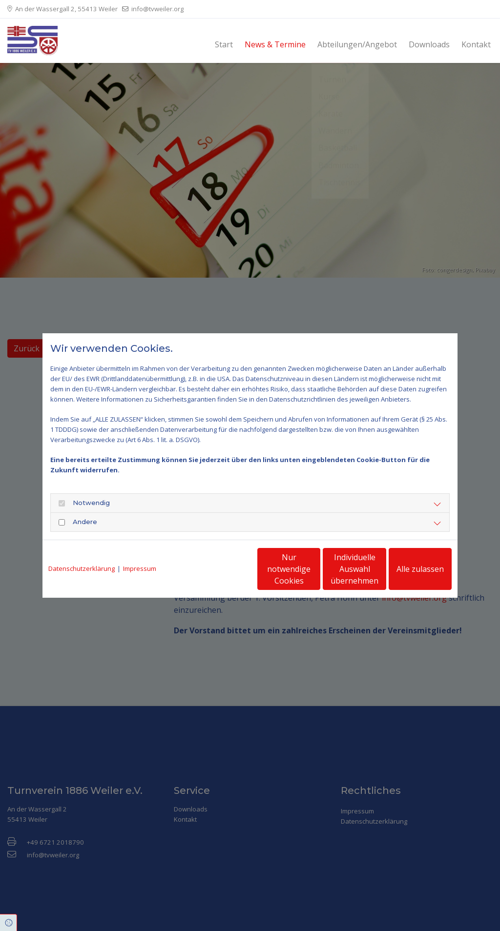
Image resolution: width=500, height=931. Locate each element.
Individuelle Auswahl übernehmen (314, 569)
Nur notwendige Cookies (221, 569)
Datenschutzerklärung (81, 568)
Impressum (139, 568)
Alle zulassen (406, 569)
